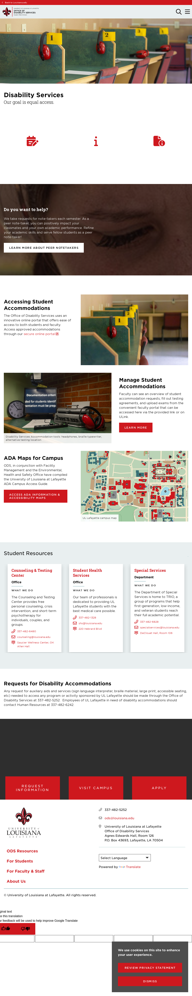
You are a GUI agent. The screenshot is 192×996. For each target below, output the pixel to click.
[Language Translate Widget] (125, 859)
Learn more (135, 427)
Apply (159, 788)
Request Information (32, 788)
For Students (20, 862)
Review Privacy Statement (150, 967)
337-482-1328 (87, 612)
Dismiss (150, 981)
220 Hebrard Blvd (90, 623)
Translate (130, 868)
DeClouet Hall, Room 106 (156, 632)
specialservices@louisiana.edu (159, 627)
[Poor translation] (25, 930)
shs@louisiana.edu (90, 618)
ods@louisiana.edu (119, 819)
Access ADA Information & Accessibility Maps (34, 496)
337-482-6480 (26, 630)
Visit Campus (96, 788)
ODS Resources (22, 852)
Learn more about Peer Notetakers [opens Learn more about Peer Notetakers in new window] (43, 247)
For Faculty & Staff (25, 872)
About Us (16, 882)
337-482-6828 (149, 621)
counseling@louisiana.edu (33, 636)
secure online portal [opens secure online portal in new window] (39, 334)
